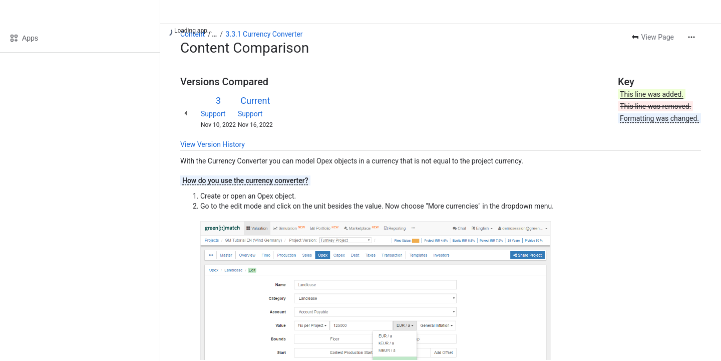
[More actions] (691, 37)
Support (213, 114)
